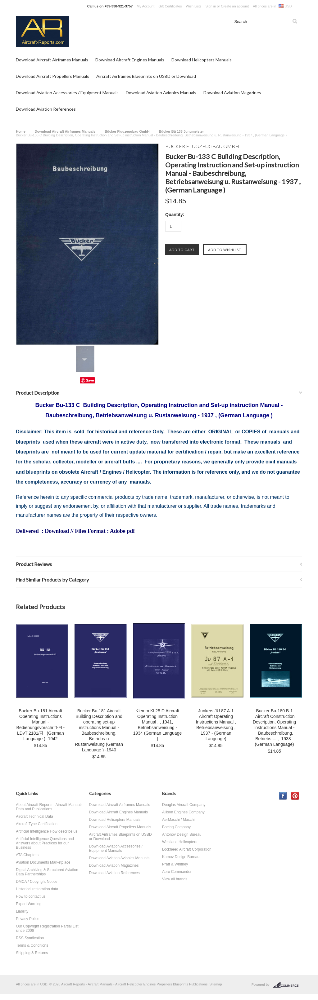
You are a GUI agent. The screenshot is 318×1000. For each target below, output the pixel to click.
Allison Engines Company (183, 812)
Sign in (211, 6)
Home (20, 131)
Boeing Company (176, 827)
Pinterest (295, 796)
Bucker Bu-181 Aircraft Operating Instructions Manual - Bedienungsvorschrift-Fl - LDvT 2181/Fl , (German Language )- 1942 (40, 724)
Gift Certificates (170, 6)
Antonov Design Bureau (182, 834)
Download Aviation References (46, 109)
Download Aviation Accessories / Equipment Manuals (67, 92)
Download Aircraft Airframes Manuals (52, 59)
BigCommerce (287, 984)
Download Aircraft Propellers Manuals (52, 76)
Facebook (283, 796)
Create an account (235, 6)
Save (90, 380)
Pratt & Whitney (175, 864)
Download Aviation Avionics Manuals (161, 92)
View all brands (174, 879)
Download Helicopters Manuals (201, 59)
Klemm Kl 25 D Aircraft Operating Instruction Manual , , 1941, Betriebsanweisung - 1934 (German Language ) (157, 724)
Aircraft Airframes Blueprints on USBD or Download (146, 76)
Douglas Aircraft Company (183, 805)
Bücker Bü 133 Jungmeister (181, 131)
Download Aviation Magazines (232, 92)
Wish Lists (194, 6)
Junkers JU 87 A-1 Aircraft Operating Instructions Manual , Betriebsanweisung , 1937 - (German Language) (216, 724)
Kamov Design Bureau (180, 857)
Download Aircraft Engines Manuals (129, 59)
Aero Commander (177, 871)
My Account (145, 6)
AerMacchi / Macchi (178, 819)
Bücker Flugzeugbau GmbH (127, 131)
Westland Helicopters (179, 842)
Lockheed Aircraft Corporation (186, 849)
